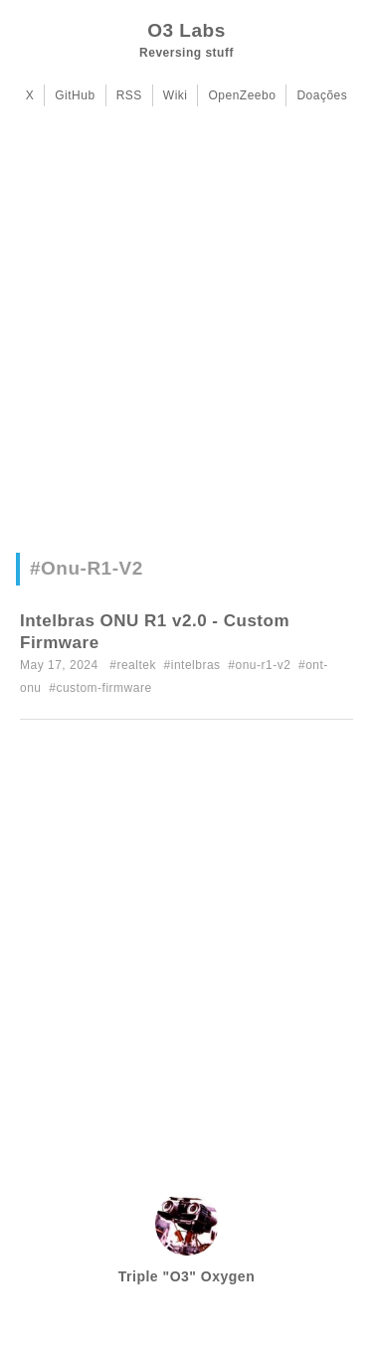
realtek (136, 665)
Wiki (175, 95)
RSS (129, 95)
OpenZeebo (242, 95)
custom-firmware (103, 688)
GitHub (74, 95)
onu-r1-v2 (262, 665)
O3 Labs (186, 30)
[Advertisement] (186, 336)
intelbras (196, 665)
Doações (321, 95)
